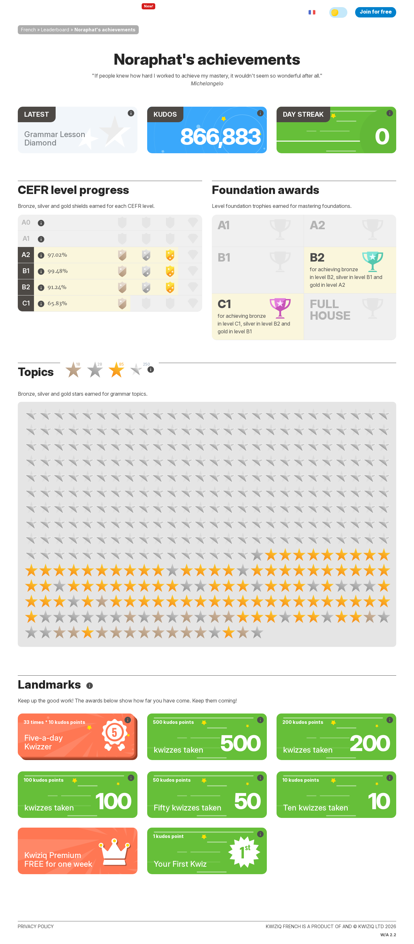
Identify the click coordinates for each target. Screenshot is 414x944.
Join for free (376, 11)
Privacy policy (36, 926)
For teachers (179, 12)
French (28, 29)
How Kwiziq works (97, 12)
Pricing (214, 12)
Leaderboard (55, 29)
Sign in (241, 12)
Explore (142, 12)
